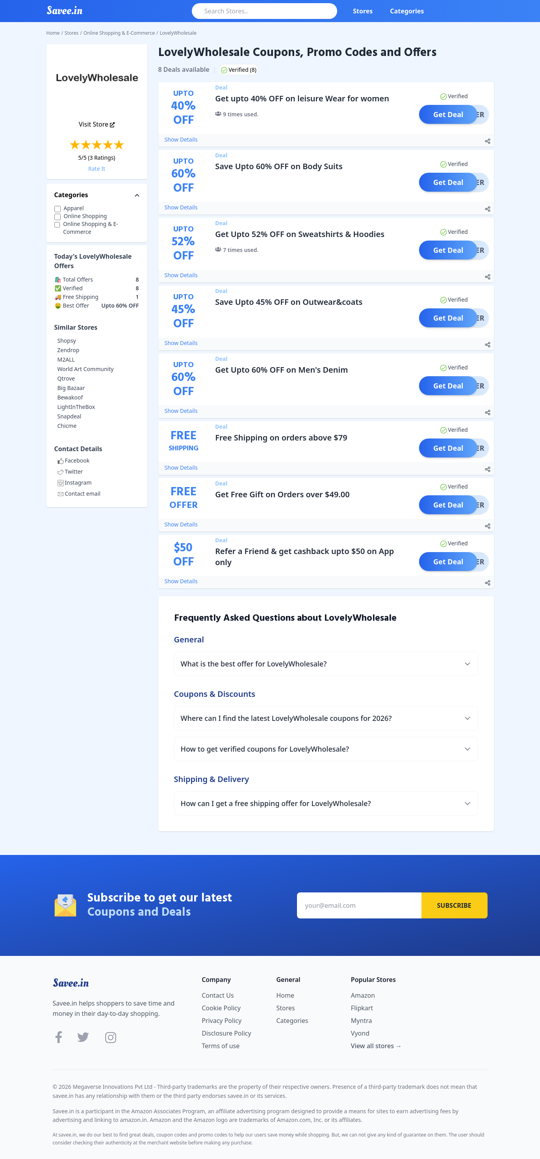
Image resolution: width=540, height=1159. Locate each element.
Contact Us (218, 995)
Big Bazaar (71, 388)
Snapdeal (70, 416)
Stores (363, 11)
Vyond (360, 1033)
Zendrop (69, 350)
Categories (407, 11)
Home (53, 33)
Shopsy (67, 340)
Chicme (67, 425)
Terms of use (220, 1045)
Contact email (79, 493)
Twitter (70, 471)
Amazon (363, 995)
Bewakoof (70, 397)
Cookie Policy (221, 1008)
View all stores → (376, 1045)
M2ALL (66, 359)
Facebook (74, 460)
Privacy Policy (221, 1020)
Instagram (75, 482)
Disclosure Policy (226, 1033)
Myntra (361, 1020)
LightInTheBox (76, 407)
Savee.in (71, 983)
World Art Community (86, 369)
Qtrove (66, 378)
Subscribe (454, 905)
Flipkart (362, 1008)
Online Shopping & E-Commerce (119, 33)
